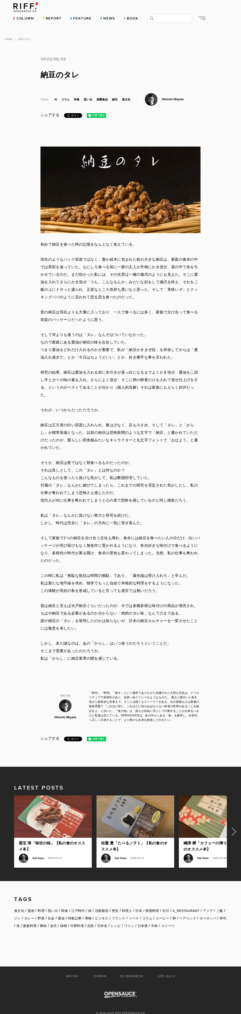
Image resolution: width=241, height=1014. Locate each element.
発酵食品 (102, 91)
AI (55, 91)
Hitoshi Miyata (173, 91)
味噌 (63, 918)
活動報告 (101, 903)
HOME (9, 31)
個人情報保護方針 (132, 968)
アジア (208, 903)
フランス (118, 910)
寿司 (223, 910)
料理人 (127, 903)
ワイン (129, 918)
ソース (134, 910)
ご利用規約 (99, 968)
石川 (165, 903)
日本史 (102, 918)
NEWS (110, 18)
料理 (41, 903)
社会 (51, 910)
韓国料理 (152, 903)
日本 (138, 903)
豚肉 (43, 918)
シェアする (49, 107)
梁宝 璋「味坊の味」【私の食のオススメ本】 (52, 838)
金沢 (53, 918)
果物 (88, 910)
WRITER (72, 968)
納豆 (115, 91)
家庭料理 (29, 918)
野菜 (41, 910)
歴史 (115, 903)
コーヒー (162, 910)
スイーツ (168, 918)
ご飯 (219, 903)
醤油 (61, 910)
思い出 (88, 91)
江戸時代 (78, 903)
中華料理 (77, 918)
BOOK (133, 18)
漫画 (31, 903)
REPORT (54, 18)
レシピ (116, 918)
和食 (77, 91)
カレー (29, 910)
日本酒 (143, 918)
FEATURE (83, 18)
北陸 (90, 918)
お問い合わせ (167, 968)
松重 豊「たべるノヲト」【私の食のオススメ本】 (134, 838)
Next (234, 824)
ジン (17, 910)
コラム (65, 91)
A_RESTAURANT (186, 903)
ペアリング (187, 910)
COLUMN (26, 18)
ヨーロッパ (207, 910)
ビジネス (101, 910)
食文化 (126, 91)
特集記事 (74, 910)
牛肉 (154, 918)
